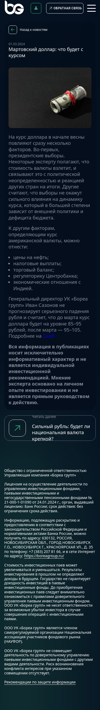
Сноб (48, 336)
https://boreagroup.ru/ (44, 555)
